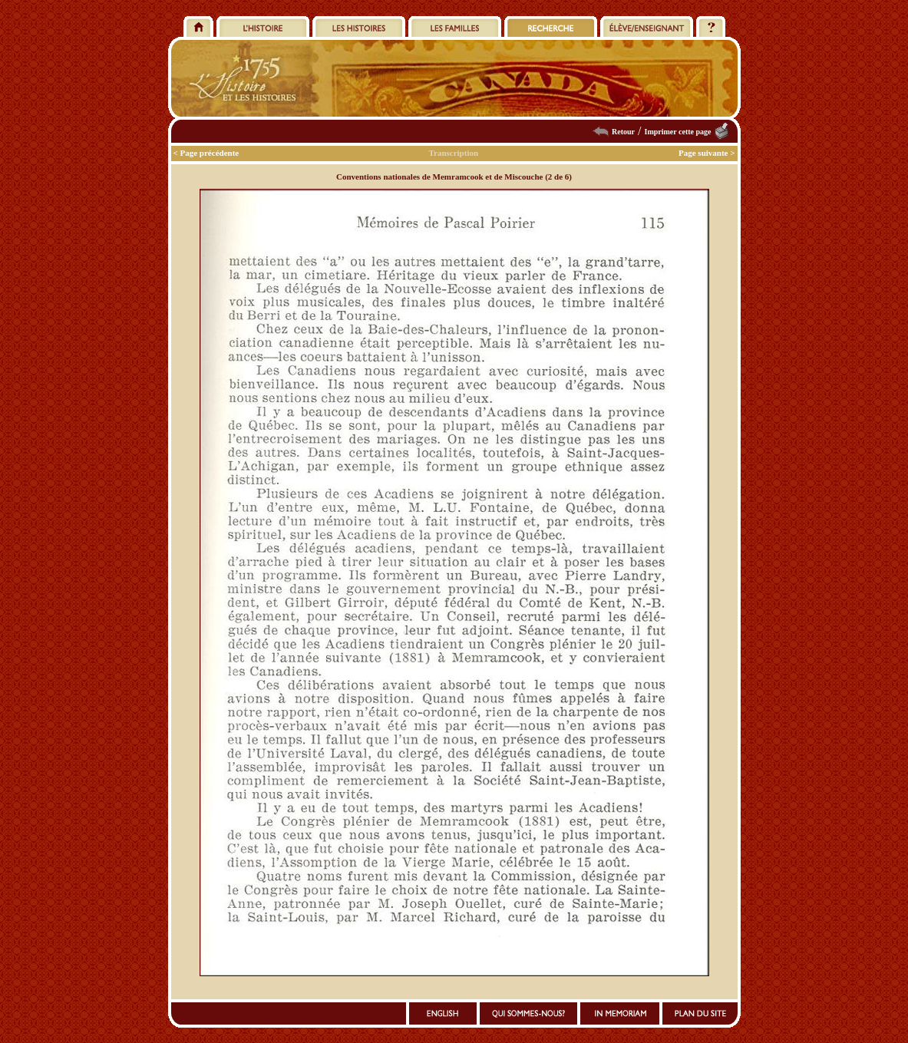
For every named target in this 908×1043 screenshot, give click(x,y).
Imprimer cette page (677, 131)
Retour (623, 131)
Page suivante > (707, 152)
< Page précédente (206, 152)
